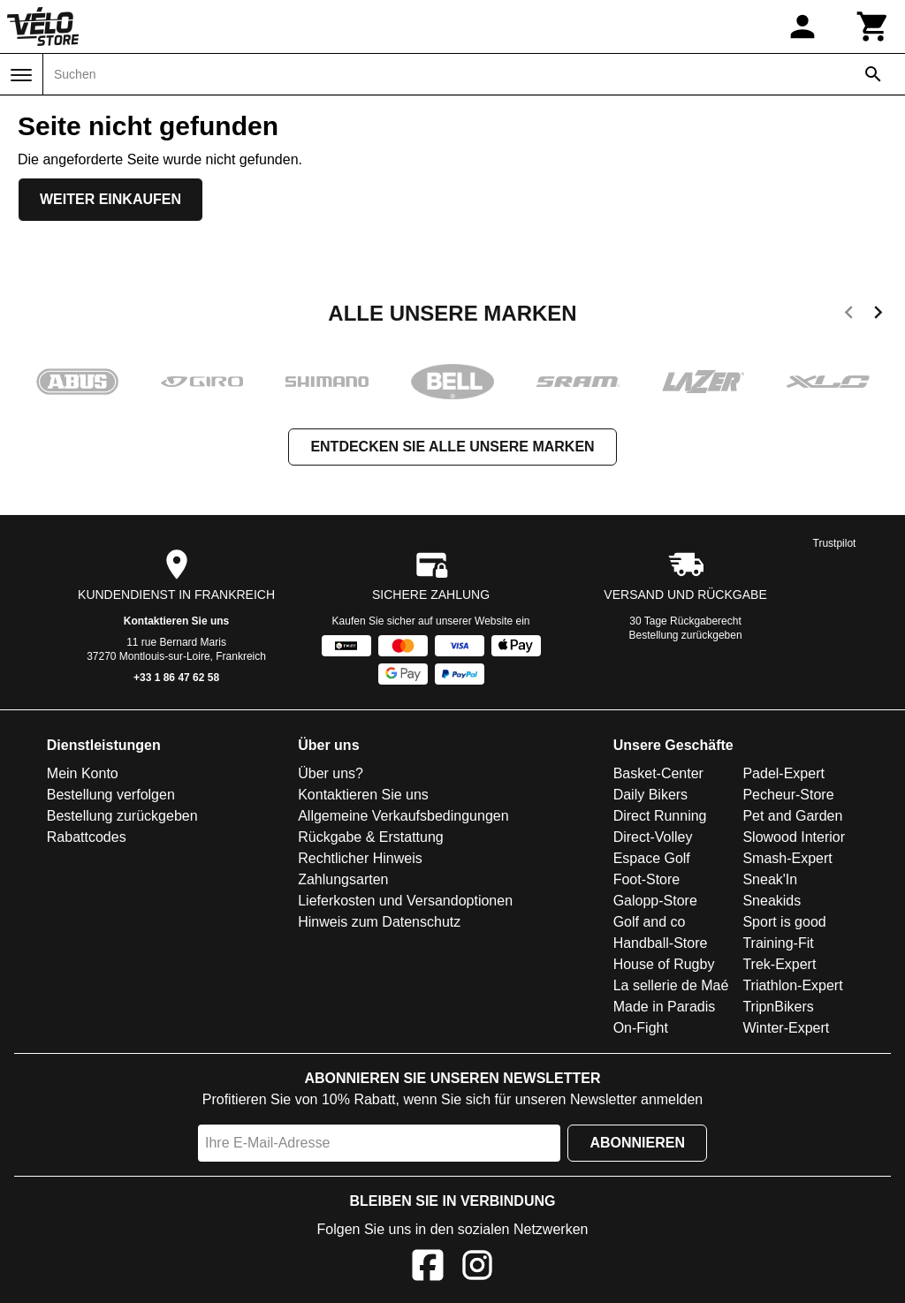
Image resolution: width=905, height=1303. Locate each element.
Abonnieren (637, 1142)
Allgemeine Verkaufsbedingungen (403, 815)
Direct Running (660, 815)
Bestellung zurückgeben (685, 635)
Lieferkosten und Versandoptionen (405, 900)
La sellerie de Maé (671, 985)
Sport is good (783, 921)
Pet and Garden (792, 815)
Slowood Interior (793, 837)
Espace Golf (651, 858)
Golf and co (649, 921)
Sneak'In (769, 879)
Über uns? (330, 773)
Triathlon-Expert (792, 985)
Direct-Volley (653, 837)
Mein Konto (82, 773)
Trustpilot (834, 543)
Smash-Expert (787, 858)
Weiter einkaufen (110, 199)
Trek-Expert (779, 964)
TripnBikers (777, 1006)
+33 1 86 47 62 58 (176, 677)
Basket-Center (658, 773)
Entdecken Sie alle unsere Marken (452, 446)
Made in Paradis (664, 1006)
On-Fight (640, 1027)
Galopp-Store (655, 900)
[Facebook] (427, 1268)
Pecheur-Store (787, 794)
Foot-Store (647, 879)
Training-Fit (777, 943)
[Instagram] (477, 1268)
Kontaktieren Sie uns (176, 621)
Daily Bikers (650, 794)
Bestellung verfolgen (111, 794)
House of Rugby (664, 964)
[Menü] (21, 75)
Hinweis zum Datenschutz (379, 921)
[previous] (849, 315)
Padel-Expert (783, 773)
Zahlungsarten (343, 879)
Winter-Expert (785, 1027)
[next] (878, 315)
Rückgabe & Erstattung (371, 837)
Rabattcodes (86, 837)
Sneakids (771, 900)
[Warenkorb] (873, 26)
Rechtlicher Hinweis (360, 858)
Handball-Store (660, 943)
